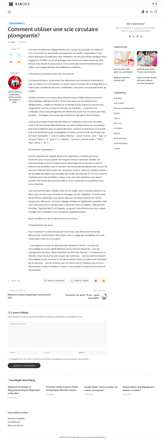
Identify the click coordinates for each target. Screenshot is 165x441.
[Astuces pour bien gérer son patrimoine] (124, 58)
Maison (117, 133)
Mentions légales (16, 418)
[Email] (19, 62)
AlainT (13, 42)
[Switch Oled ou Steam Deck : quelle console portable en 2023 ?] (15, 82)
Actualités (118, 98)
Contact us (139, 28)
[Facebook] (153, 4)
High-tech (118, 123)
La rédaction (14, 422)
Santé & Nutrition (16, 23)
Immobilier (118, 128)
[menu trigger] (11, 12)
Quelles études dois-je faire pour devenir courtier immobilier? (147, 80)
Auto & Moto (119, 103)
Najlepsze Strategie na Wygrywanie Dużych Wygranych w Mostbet (24, 390)
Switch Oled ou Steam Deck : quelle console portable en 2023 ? (15, 97)
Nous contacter (16, 425)
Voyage (117, 148)
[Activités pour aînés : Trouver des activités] (147, 58)
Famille (117, 113)
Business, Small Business (124, 108)
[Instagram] (141, 36)
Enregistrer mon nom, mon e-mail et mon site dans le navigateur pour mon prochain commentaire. (49, 359)
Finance (117, 118)
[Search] (155, 12)
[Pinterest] (11, 62)
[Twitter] (156, 4)
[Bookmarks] (142, 12)
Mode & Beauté (120, 138)
